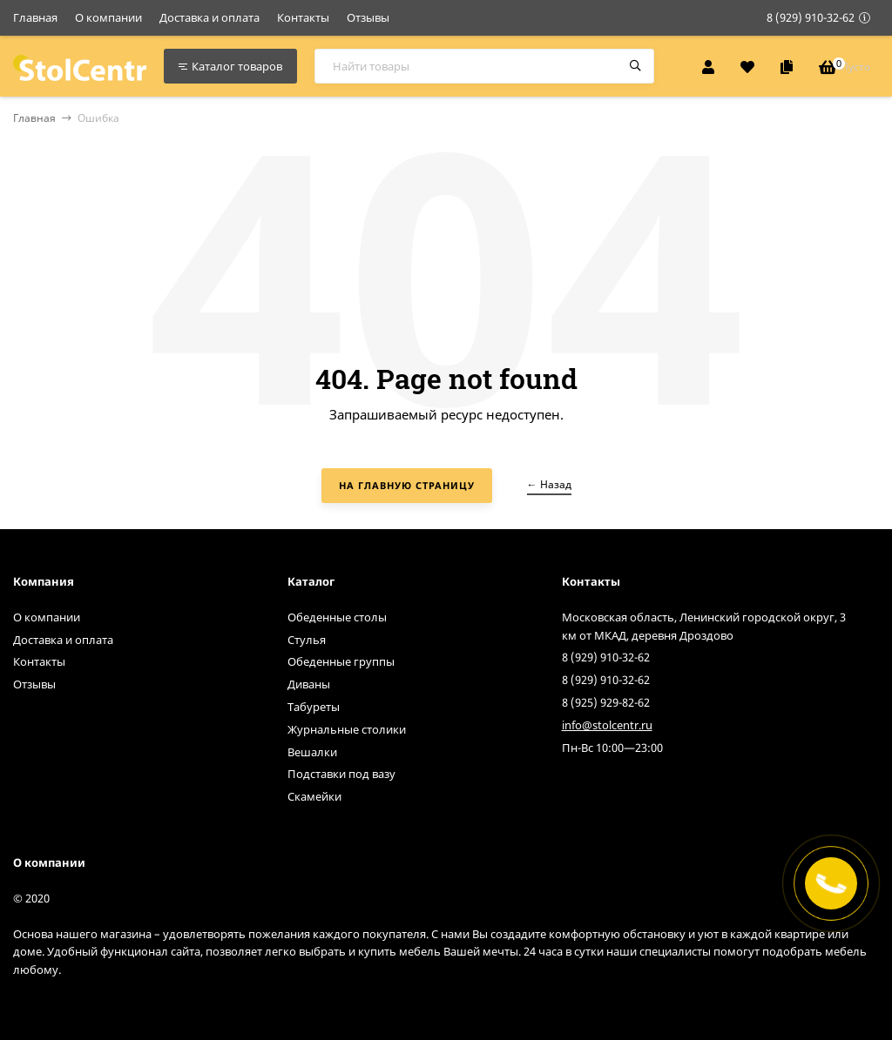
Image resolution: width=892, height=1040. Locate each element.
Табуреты (313, 707)
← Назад (549, 484)
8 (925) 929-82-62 (606, 702)
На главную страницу (407, 485)
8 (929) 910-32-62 (811, 17)
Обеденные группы (341, 661)
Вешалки (312, 752)
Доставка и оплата (209, 17)
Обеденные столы (337, 617)
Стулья (306, 639)
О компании (108, 17)
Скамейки (314, 796)
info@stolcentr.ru (607, 725)
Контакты (303, 17)
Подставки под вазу (341, 774)
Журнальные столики (346, 729)
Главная (35, 17)
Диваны (308, 684)
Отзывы (368, 17)
